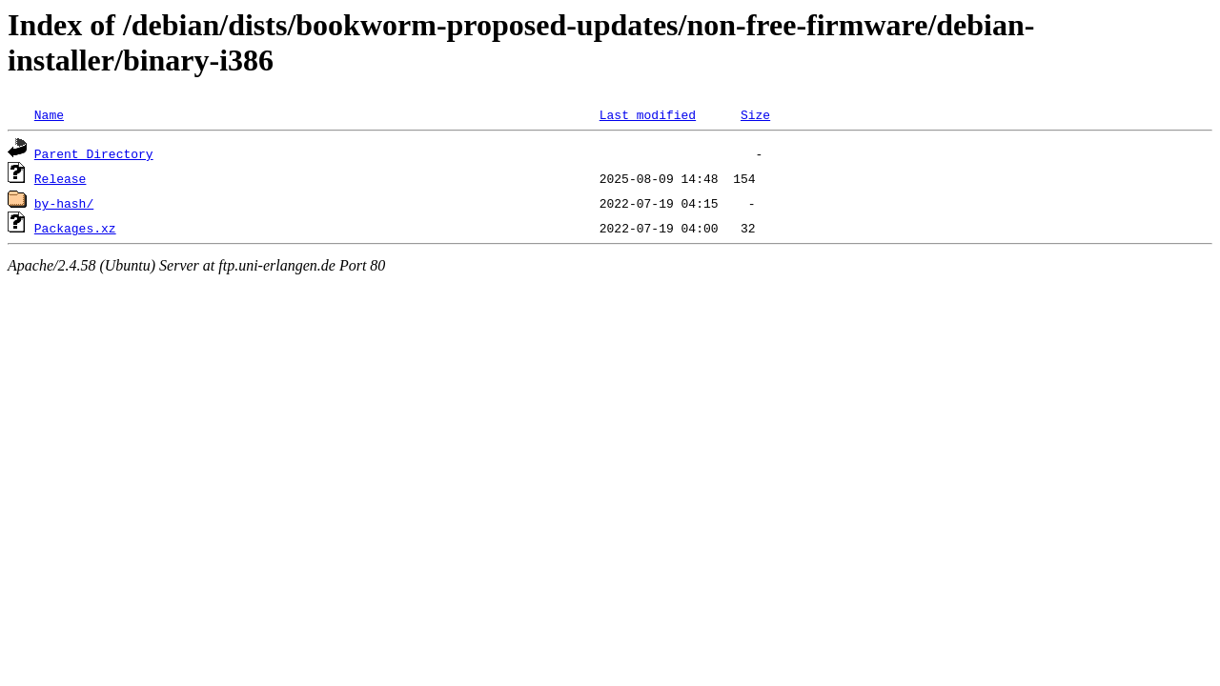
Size (755, 114)
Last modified (648, 114)
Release (60, 178)
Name (49, 114)
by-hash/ (63, 203)
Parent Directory (93, 153)
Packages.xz (75, 227)
